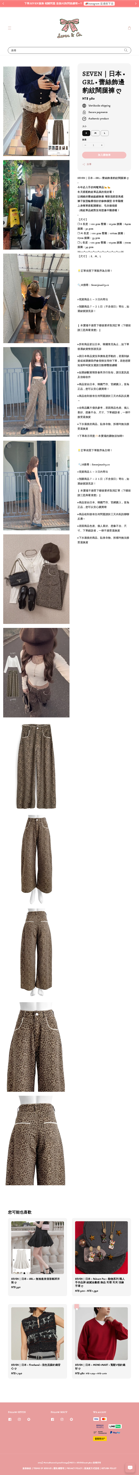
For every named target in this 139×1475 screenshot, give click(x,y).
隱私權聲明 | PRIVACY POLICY (68, 1468)
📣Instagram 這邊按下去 (99, 3)
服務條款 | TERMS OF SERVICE (37, 1468)
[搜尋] (126, 50)
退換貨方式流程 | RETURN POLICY (100, 1468)
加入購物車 (104, 154)
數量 (84, 139)
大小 (84, 126)
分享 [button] (86, 164)
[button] (9, 27)
